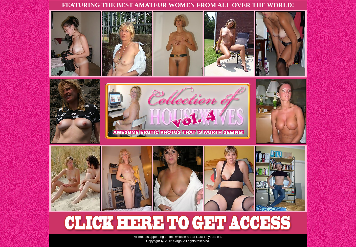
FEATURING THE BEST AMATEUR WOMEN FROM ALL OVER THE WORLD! (178, 5)
